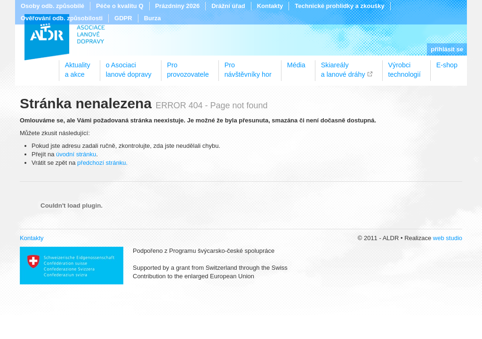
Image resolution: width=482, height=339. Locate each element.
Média (296, 65)
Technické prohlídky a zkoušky (340, 5)
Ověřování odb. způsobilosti (62, 18)
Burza (152, 18)
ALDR (64, 37)
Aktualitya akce (77, 66)
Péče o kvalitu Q (119, 5)
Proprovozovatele (188, 66)
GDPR (123, 18)
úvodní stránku (76, 154)
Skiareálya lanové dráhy (343, 66)
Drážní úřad (228, 5)
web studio (447, 238)
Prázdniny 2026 (177, 5)
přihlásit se (447, 49)
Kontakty (270, 5)
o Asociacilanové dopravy (129, 66)
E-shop (447, 65)
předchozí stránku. (102, 162)
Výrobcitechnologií (404, 66)
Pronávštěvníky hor (248, 66)
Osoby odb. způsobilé (52, 5)
